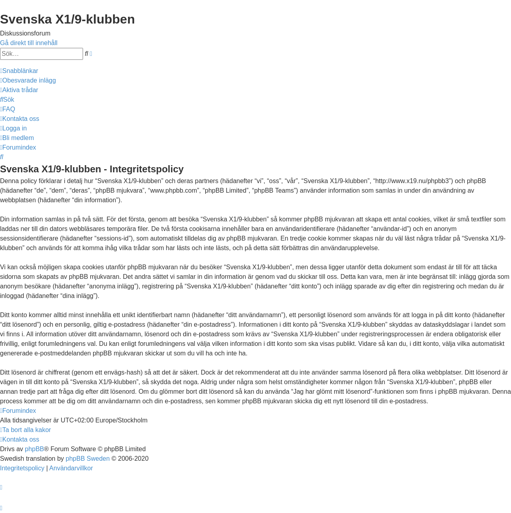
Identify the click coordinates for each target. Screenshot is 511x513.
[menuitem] (28, 80)
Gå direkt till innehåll (28, 42)
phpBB (34, 449)
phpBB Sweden (88, 458)
